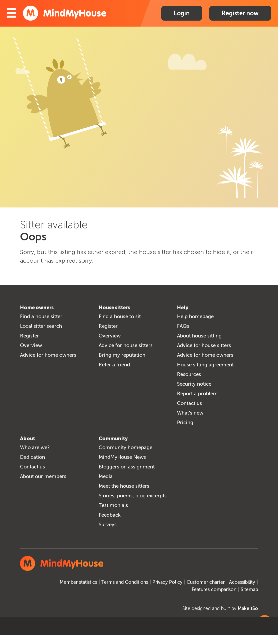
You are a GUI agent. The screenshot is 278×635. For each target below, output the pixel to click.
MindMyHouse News (122, 457)
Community (113, 439)
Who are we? (35, 447)
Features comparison (214, 589)
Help (183, 308)
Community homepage (125, 447)
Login (182, 13)
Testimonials (113, 505)
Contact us (189, 403)
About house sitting (199, 336)
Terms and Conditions (124, 582)
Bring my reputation (122, 355)
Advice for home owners (48, 355)
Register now (240, 13)
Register (29, 336)
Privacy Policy (167, 582)
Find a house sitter (41, 316)
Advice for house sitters (126, 345)
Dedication (32, 457)
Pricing (185, 423)
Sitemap (249, 589)
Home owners (37, 308)
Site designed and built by (220, 608)
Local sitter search (41, 326)
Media (106, 476)
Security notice (194, 384)
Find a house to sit (120, 316)
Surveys (108, 525)
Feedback (110, 515)
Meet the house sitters (124, 486)
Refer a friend (114, 365)
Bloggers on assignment (127, 467)
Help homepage (195, 316)
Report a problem (197, 394)
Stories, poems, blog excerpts (133, 496)
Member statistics (78, 582)
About (27, 439)
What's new (190, 413)
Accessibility (242, 582)
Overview (31, 345)
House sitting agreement (205, 365)
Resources (189, 374)
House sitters (114, 308)
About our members (43, 476)
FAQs (183, 326)
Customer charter (206, 582)
